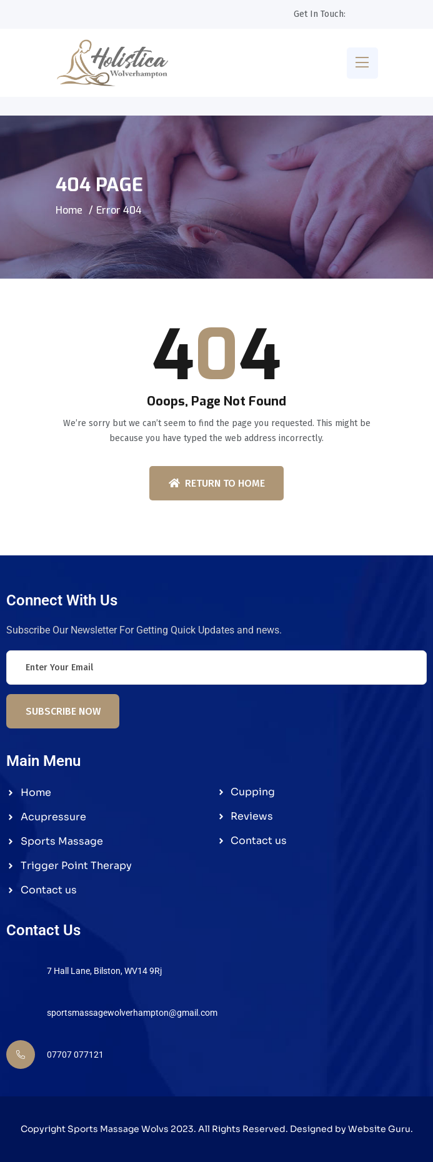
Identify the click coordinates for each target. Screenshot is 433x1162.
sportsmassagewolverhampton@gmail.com (132, 1013)
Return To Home (217, 483)
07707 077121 (75, 1055)
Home (69, 210)
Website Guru (379, 1129)
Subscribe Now (63, 711)
